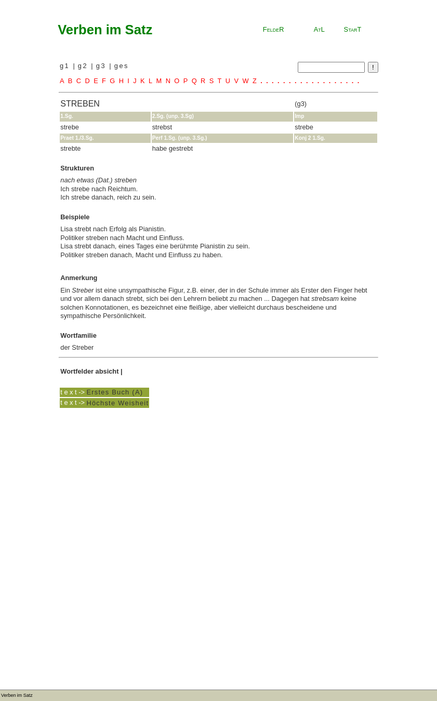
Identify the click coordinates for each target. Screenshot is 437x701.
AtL (319, 29)
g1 (66, 66)
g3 (102, 66)
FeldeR (273, 29)
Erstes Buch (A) (114, 392)
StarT (353, 29)
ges (121, 66)
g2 (84, 66)
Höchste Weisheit (117, 402)
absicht (107, 371)
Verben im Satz (105, 29)
